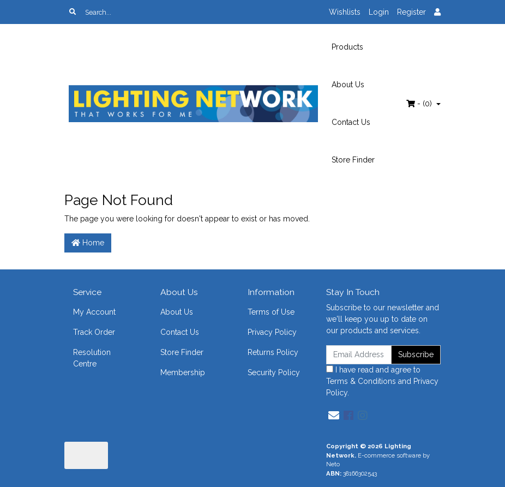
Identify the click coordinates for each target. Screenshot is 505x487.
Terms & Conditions (361, 381)
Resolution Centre (92, 358)
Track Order (94, 332)
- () (420, 103)
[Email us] (333, 415)
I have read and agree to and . (382, 381)
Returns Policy (273, 352)
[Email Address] (359, 354)
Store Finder (353, 159)
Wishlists (344, 12)
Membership (182, 372)
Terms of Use (271, 312)
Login (379, 12)
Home (87, 242)
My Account (94, 312)
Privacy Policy (272, 332)
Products (347, 47)
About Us (348, 84)
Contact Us (351, 122)
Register (411, 12)
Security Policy (274, 372)
